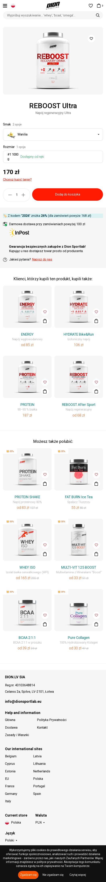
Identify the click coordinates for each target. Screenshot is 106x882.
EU (7, 779)
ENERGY (27, 334)
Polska (38, 779)
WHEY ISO (27, 567)
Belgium (10, 756)
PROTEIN (27, 405)
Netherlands (41, 771)
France (9, 786)
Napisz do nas (42, 259)
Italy (8, 801)
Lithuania (39, 764)
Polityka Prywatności (51, 720)
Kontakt (42, 727)
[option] (53, 61)
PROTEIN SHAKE (27, 497)
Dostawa (11, 727)
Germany (11, 794)
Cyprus (10, 764)
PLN (38, 822)
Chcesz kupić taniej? (17, 179)
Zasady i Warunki (17, 735)
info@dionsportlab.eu (23, 701)
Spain (37, 794)
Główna (10, 720)
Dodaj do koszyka (67, 194)
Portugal (39, 786)
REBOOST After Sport (78, 405)
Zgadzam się (28, 874)
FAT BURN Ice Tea (79, 497)
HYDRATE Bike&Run (79, 334)
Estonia (10, 771)
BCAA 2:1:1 (27, 638)
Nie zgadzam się (53, 874)
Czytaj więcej (77, 874)
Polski (9, 840)
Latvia (37, 756)
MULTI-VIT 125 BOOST (78, 567)
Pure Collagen (79, 638)
